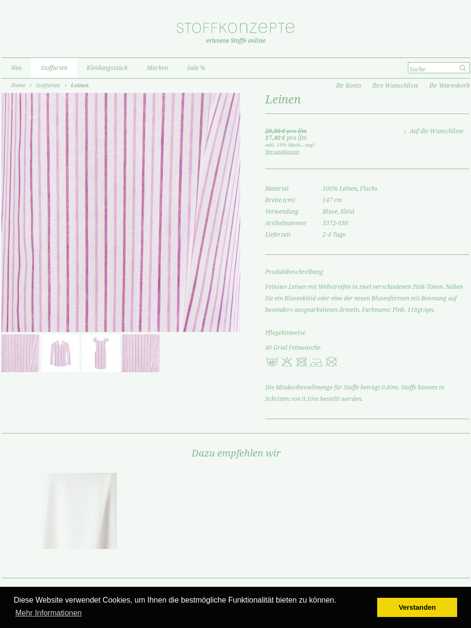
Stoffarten (48, 85)
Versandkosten (282, 151)
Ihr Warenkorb (449, 85)
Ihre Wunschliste (395, 85)
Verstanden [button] (417, 607)
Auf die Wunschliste (436, 131)
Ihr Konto (348, 85)
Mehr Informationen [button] (48, 613)
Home (18, 85)
